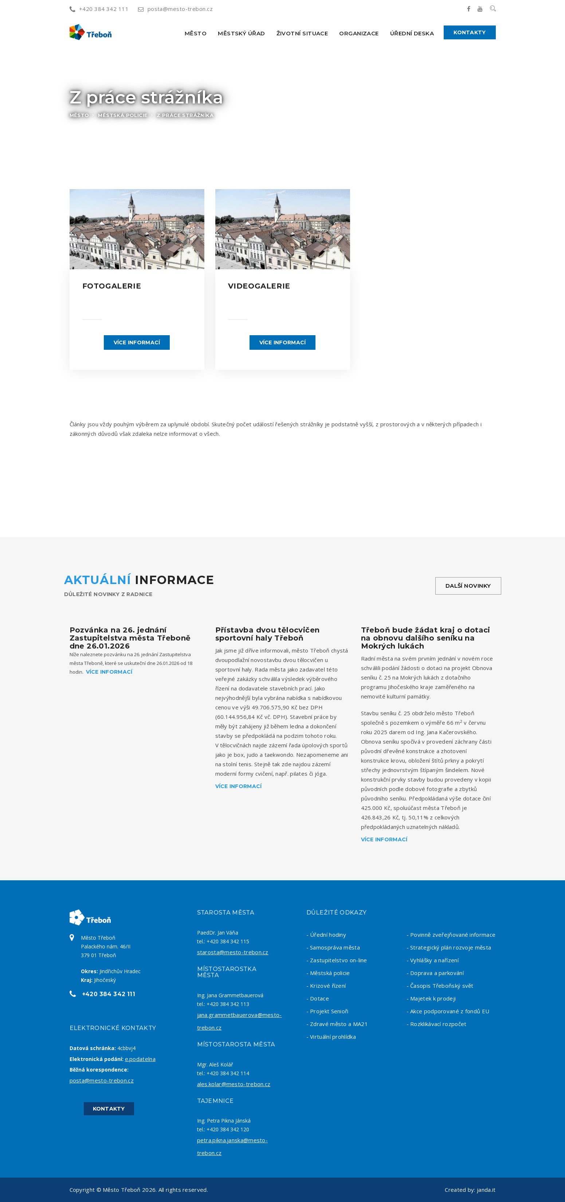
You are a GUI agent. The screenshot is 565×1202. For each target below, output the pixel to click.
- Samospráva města (333, 947)
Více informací (137, 342)
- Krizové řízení (326, 985)
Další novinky (468, 585)
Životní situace (302, 33)
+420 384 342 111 (99, 8)
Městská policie (123, 115)
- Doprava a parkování (435, 972)
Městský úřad (241, 33)
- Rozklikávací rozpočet (437, 1023)
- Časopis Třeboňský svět (440, 985)
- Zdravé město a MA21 (337, 1023)
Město (196, 33)
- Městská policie (328, 972)
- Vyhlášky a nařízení (433, 960)
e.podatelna (140, 1058)
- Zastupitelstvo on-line (336, 960)
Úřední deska (412, 33)
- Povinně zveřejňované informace (451, 934)
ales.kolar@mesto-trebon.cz (234, 1084)
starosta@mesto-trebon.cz (232, 952)
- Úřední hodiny (326, 934)
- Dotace (317, 998)
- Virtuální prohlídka (331, 1036)
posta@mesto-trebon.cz (175, 8)
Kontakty (470, 32)
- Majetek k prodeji (431, 998)
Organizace (359, 33)
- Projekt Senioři (327, 1011)
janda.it (486, 1189)
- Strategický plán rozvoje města (449, 947)
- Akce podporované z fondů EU (448, 1011)
